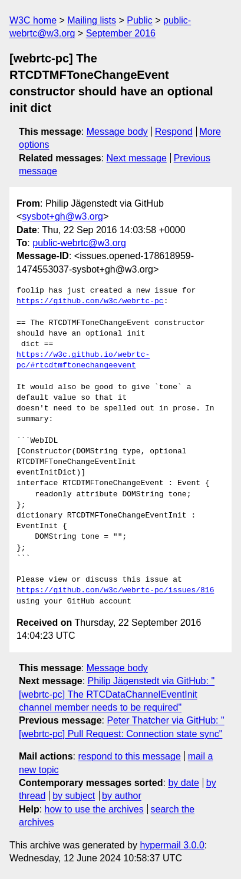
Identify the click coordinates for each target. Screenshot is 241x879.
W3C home (33, 20)
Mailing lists (91, 20)
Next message (137, 158)
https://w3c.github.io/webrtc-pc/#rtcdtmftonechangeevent (83, 360)
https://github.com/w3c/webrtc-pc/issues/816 (115, 590)
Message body (117, 132)
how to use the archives (94, 809)
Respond (174, 132)
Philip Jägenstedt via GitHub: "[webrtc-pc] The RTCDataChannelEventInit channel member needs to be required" (116, 694)
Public (140, 20)
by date (183, 783)
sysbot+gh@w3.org (62, 216)
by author (121, 796)
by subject (73, 796)
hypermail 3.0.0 (172, 845)
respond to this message (129, 756)
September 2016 (121, 33)
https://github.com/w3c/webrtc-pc (90, 301)
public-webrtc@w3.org (79, 243)
